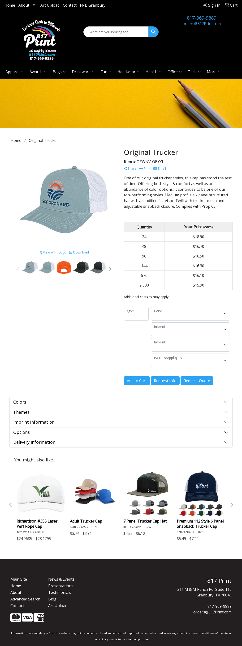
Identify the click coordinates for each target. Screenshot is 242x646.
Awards (38, 72)
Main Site (18, 579)
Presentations (60, 585)
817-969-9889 (201, 18)
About (23, 5)
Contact (70, 5)
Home (9, 5)
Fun (106, 72)
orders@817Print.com (201, 23)
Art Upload (50, 5)
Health (153, 72)
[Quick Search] (115, 31)
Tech (194, 72)
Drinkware (83, 72)
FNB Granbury (92, 5)
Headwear (128, 72)
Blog (52, 599)
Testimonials (59, 592)
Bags (59, 72)
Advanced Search (25, 599)
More (213, 72)
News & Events (61, 579)
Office (175, 72)
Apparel (14, 72)
